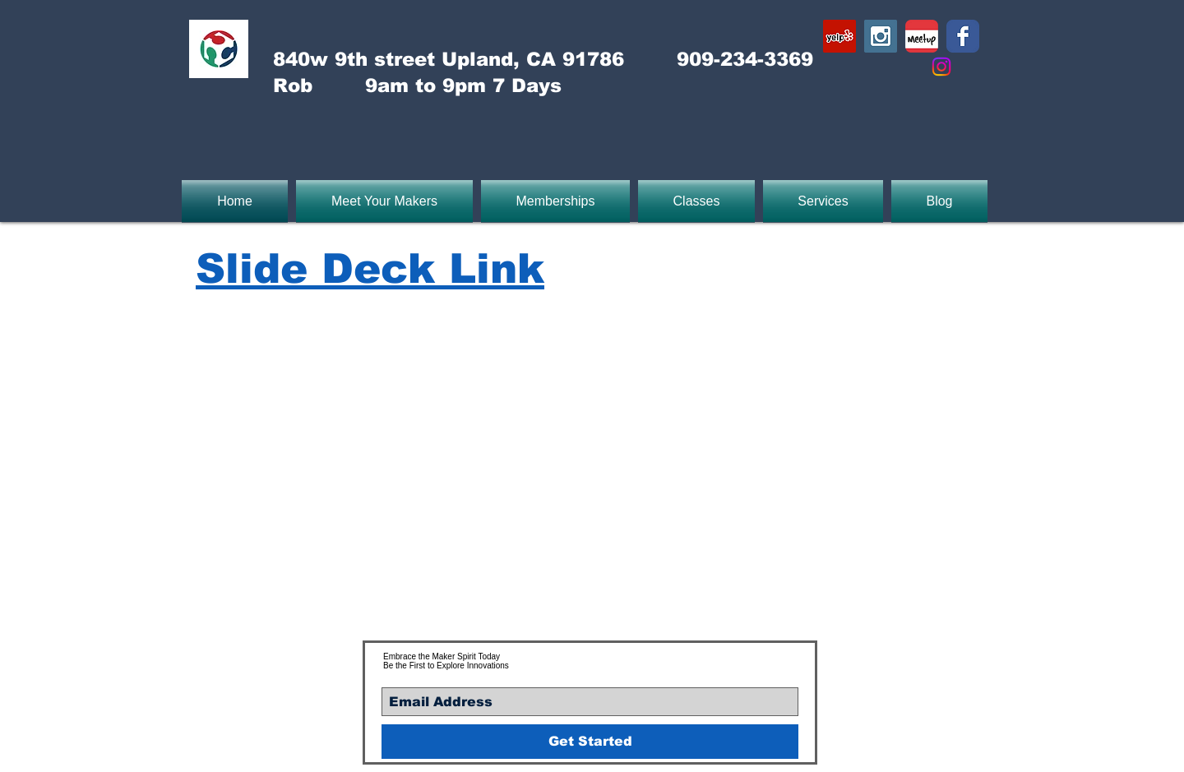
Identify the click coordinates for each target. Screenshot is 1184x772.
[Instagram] (941, 66)
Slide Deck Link (370, 269)
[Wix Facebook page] (962, 36)
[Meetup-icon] (921, 36)
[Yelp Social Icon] (839, 36)
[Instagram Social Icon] (880, 36)
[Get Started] (590, 741)
